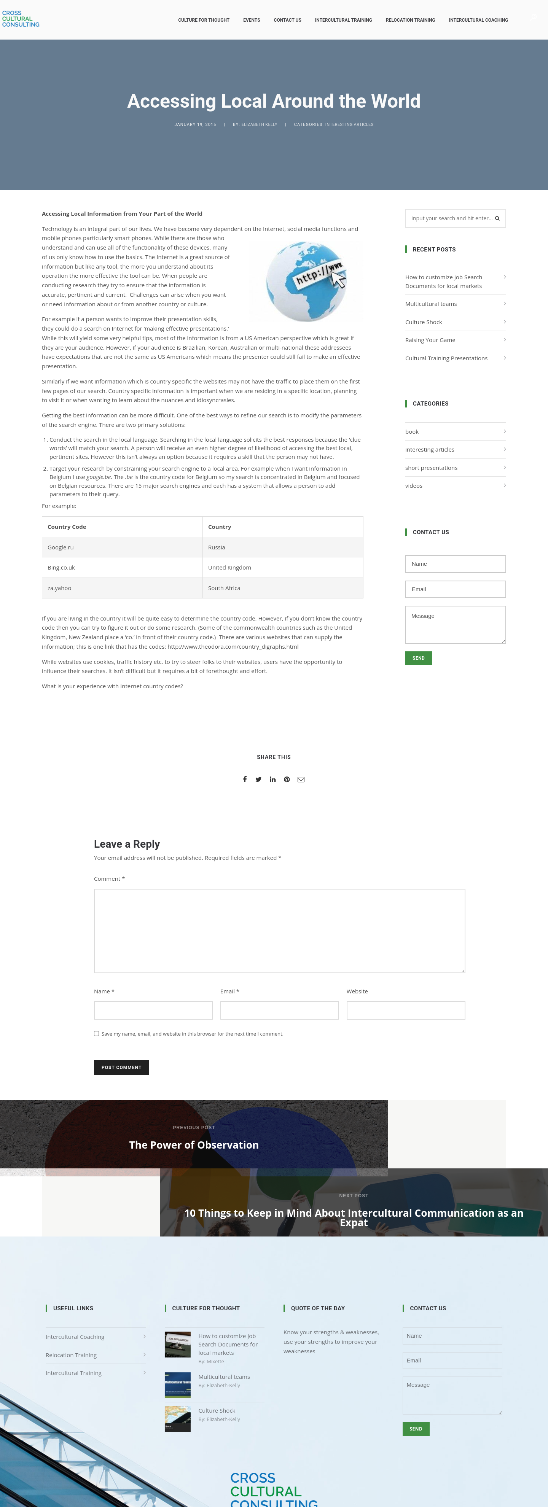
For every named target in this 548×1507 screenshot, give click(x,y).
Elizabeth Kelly (259, 124)
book (412, 431)
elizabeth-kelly (223, 1324)
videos (413, 485)
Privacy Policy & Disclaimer (274, 1468)
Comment (109, 878)
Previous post (137, 1127)
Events (246, 20)
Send (419, 658)
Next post (410, 1127)
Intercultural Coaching (473, 20)
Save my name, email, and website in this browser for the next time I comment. (193, 1033)
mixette (215, 1301)
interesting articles (349, 124)
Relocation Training (405, 20)
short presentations (431, 467)
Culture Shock (423, 322)
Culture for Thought (199, 20)
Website (357, 991)
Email (229, 991)
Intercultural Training (338, 20)
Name (104, 991)
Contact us (282, 20)
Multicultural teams (431, 303)
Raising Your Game (430, 340)
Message (455, 625)
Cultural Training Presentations (446, 358)
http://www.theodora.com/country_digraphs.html (232, 646)
